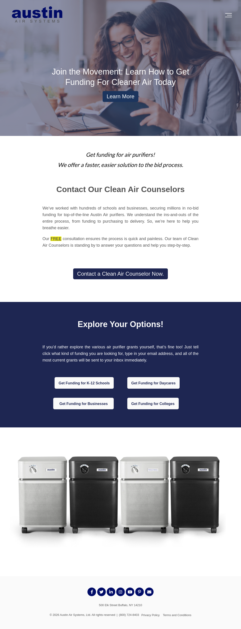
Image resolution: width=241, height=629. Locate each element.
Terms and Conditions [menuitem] (177, 615)
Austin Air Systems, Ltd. (75, 615)
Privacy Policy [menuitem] (150, 615)
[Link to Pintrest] (139, 592)
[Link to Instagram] (120, 592)
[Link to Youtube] (130, 592)
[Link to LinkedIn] (111, 592)
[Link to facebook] (91, 592)
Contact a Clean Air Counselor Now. (120, 274)
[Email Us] (149, 592)
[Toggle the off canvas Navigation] (228, 15)
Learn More (121, 96)
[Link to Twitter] (101, 592)
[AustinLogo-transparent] (37, 15)
